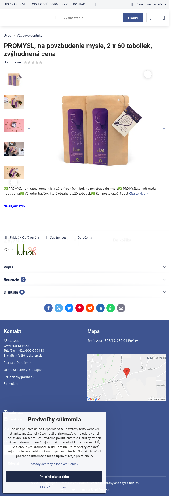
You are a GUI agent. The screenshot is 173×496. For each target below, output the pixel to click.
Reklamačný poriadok (19, 377)
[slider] (33, 62)
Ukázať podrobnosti (54, 487)
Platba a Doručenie (17, 362)
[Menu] (163, 17)
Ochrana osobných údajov (23, 370)
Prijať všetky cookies (54, 476)
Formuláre (11, 384)
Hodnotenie (12, 62)
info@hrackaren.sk (28, 355)
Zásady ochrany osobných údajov (115, 483)
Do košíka (122, 221)
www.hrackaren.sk (16, 345)
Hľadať (133, 18)
